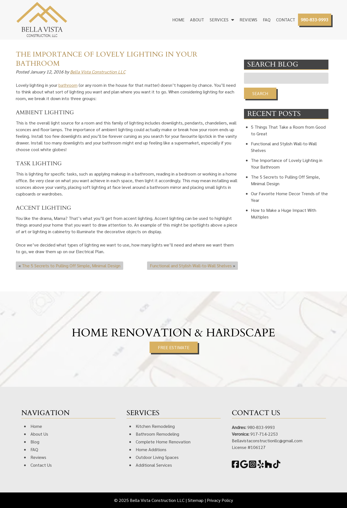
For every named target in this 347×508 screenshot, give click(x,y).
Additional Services (154, 465)
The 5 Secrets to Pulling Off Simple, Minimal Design (71, 265)
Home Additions (151, 449)
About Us (39, 434)
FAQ (267, 19)
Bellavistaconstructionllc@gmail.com (267, 440)
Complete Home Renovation (163, 441)
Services (219, 19)
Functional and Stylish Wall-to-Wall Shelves (191, 265)
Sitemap (196, 500)
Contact (285, 19)
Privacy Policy (220, 500)
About (197, 19)
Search (260, 93)
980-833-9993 (314, 19)
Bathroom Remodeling (157, 434)
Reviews (248, 19)
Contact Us (41, 465)
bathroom (68, 85)
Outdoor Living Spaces (157, 457)
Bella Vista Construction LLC (97, 72)
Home (178, 19)
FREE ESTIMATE (173, 347)
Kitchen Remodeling (155, 426)
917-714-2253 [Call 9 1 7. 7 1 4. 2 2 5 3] (264, 434)
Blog (34, 441)
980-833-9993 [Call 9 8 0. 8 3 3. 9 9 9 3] (261, 427)
